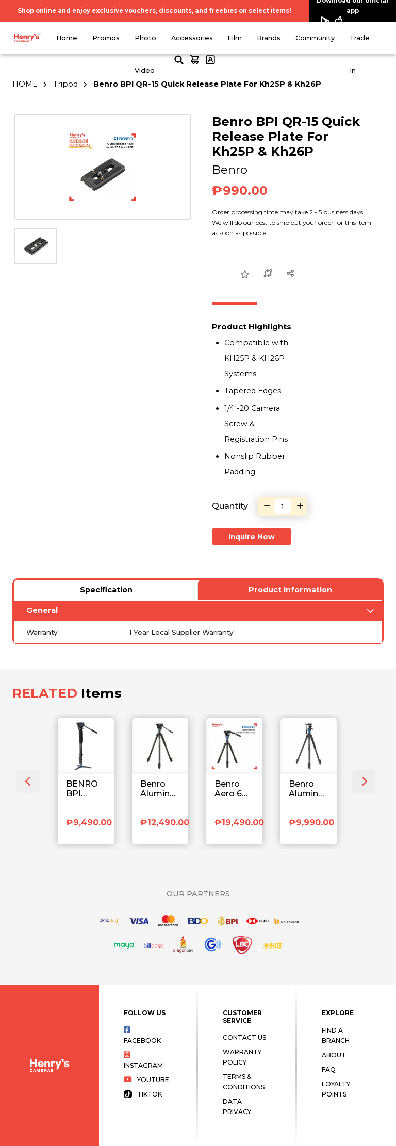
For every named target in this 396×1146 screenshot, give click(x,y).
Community (315, 38)
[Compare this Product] (268, 274)
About (334, 1055)
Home (66, 38)
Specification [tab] (106, 589)
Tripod (65, 84)
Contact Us (244, 1037)
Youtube (146, 1080)
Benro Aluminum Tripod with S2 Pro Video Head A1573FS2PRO (308, 789)
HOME (25, 84)
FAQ (329, 1069)
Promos (106, 38)
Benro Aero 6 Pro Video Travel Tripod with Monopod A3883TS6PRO (234, 789)
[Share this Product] (291, 274)
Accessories (192, 38)
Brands (268, 38)
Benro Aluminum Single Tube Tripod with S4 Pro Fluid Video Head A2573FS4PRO (160, 789)
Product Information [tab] (290, 589)
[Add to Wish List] (245, 275)
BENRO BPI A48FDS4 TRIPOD (86, 789)
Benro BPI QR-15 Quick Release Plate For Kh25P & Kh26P (207, 84)
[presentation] (28, 781)
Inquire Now (251, 537)
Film (234, 38)
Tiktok (143, 1094)
